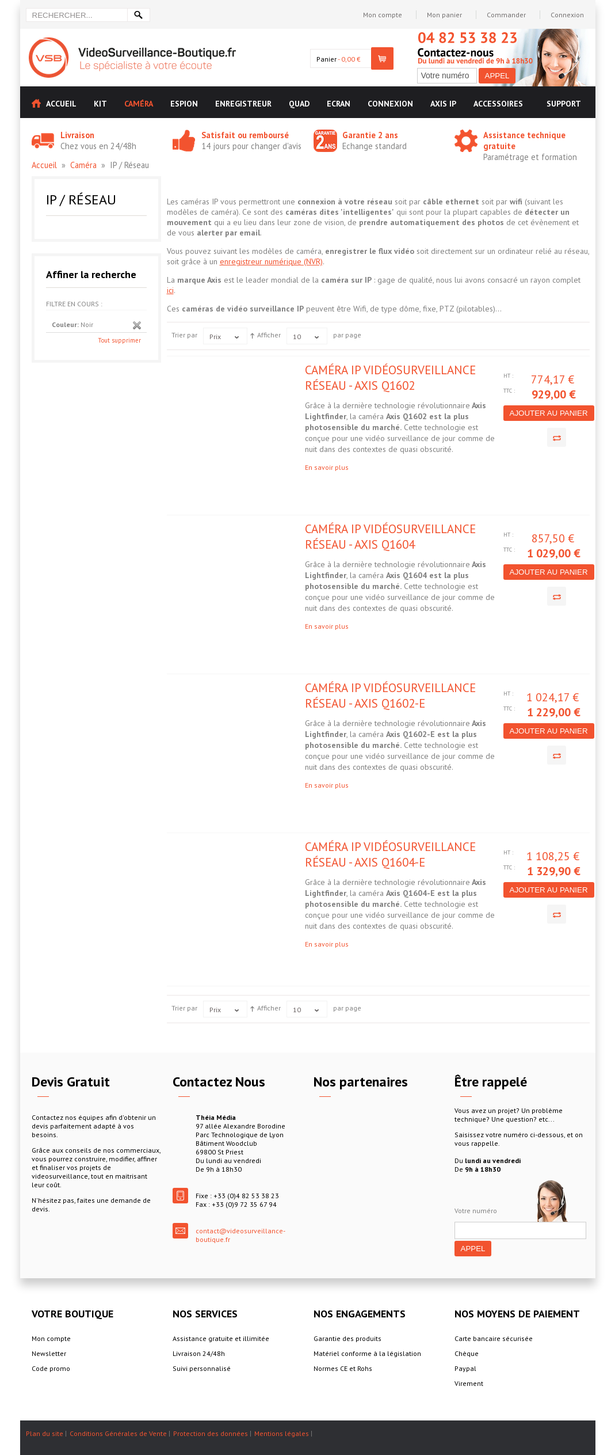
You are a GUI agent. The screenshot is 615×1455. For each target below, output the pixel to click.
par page (347, 334)
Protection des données (210, 1433)
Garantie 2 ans (370, 135)
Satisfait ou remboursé (245, 135)
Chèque (466, 1353)
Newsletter (49, 1353)
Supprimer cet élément (137, 325)
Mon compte (382, 14)
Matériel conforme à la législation (367, 1353)
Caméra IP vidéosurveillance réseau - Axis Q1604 (390, 536)
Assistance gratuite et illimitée (221, 1338)
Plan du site (44, 1433)
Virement (468, 1383)
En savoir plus (327, 467)
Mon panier (444, 14)
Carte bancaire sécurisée (493, 1338)
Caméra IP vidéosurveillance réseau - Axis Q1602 (390, 377)
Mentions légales (281, 1433)
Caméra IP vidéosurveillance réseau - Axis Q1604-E (390, 854)
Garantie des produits (347, 1338)
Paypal (465, 1368)
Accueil (44, 164)
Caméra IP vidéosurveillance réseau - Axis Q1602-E (390, 695)
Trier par (184, 334)
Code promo (51, 1368)
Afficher (269, 334)
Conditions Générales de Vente (118, 1433)
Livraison (77, 135)
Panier (326, 59)
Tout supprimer (119, 340)
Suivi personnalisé (202, 1368)
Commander (506, 14)
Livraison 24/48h (199, 1353)
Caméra (83, 164)
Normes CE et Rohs (343, 1368)
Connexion (567, 14)
